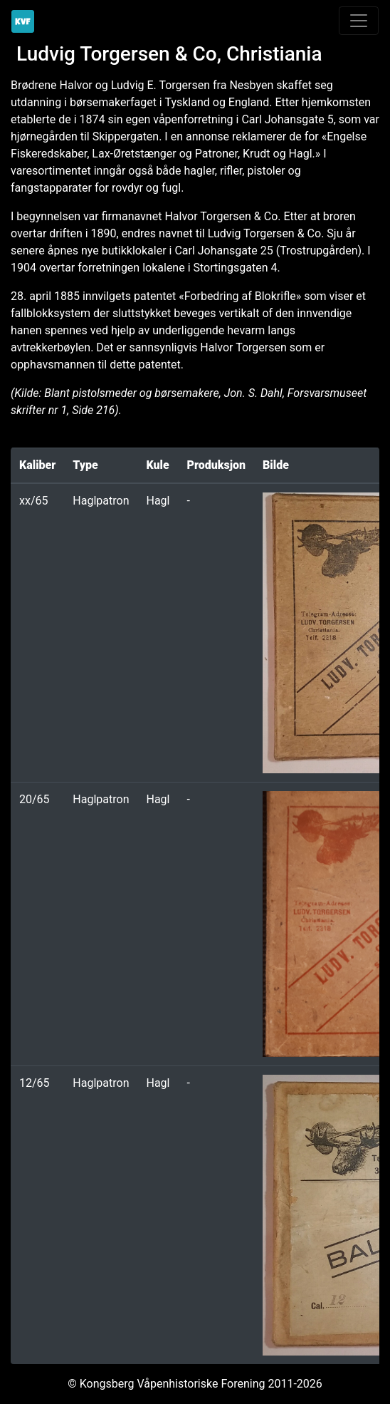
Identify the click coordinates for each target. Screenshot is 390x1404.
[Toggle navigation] (359, 20)
